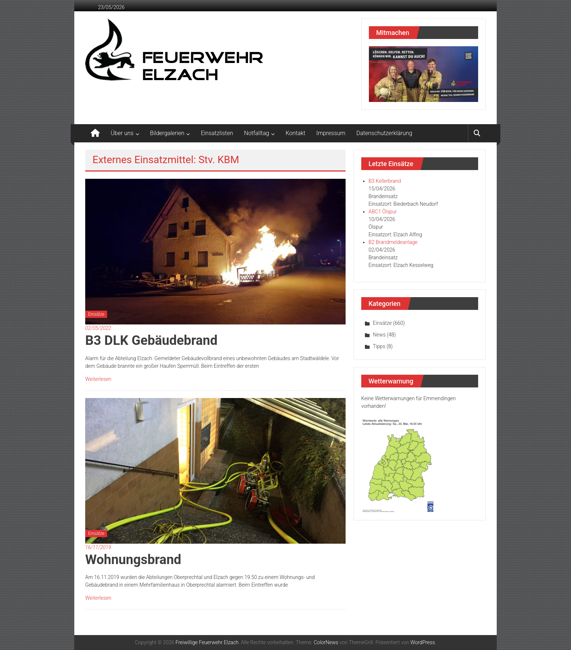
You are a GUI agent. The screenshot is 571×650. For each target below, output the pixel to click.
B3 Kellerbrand (385, 181)
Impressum (331, 133)
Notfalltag (256, 133)
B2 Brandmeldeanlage (393, 242)
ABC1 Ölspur (383, 211)
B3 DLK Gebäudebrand (151, 340)
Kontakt (295, 133)
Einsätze (96, 314)
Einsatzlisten (217, 133)
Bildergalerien (167, 133)
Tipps (379, 346)
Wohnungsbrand (133, 559)
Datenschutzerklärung (385, 133)
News (379, 335)
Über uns (122, 133)
